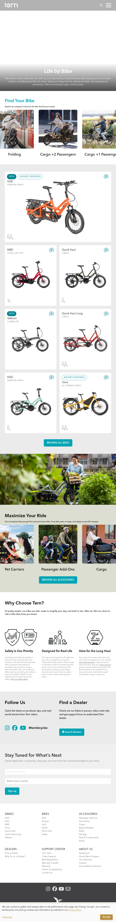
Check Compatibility (52, 869)
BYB (44, 818)
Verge (45, 834)
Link (44, 824)
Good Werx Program (89, 856)
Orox (7, 828)
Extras (82, 841)
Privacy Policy (74, 910)
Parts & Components (89, 837)
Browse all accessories (58, 580)
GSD (7, 818)
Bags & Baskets (86, 828)
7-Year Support (105, 665)
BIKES (45, 814)
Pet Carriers (14, 569)
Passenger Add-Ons (58, 569)
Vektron (8, 837)
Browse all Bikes (58, 443)
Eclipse (45, 821)
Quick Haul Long (13, 834)
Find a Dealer (11, 853)
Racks (81, 831)
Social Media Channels (90, 866)
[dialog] (58, 913)
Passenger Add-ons (88, 818)
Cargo (101, 569)
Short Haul (47, 831)
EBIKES (9, 814)
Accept (106, 917)
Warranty (46, 866)
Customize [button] (7, 917)
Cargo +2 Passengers (58, 154)
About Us (86, 849)
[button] (108, 5)
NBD (7, 824)
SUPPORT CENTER (53, 849)
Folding (14, 154)
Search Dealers (71, 732)
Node (44, 828)
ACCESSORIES (88, 814)
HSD (7, 821)
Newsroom (84, 853)
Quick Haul (10, 831)
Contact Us (47, 873)
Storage (83, 834)
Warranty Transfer (50, 863)
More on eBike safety (19, 679)
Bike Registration (50, 860)
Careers (82, 863)
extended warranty (87, 662)
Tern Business (85, 860)
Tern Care (46, 853)
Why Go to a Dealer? (15, 856)
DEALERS (11, 849)
